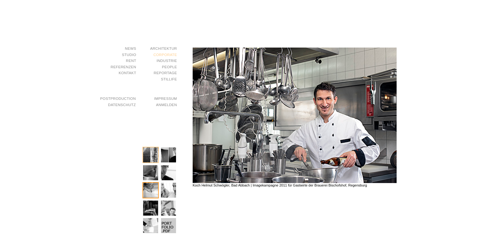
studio (129, 55)
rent (131, 61)
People (169, 67)
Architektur (163, 48)
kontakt (127, 73)
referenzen (123, 67)
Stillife (169, 79)
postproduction (118, 98)
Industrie (167, 61)
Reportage (165, 73)
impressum (165, 98)
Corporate (165, 55)
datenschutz (122, 105)
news (130, 48)
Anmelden (166, 105)
